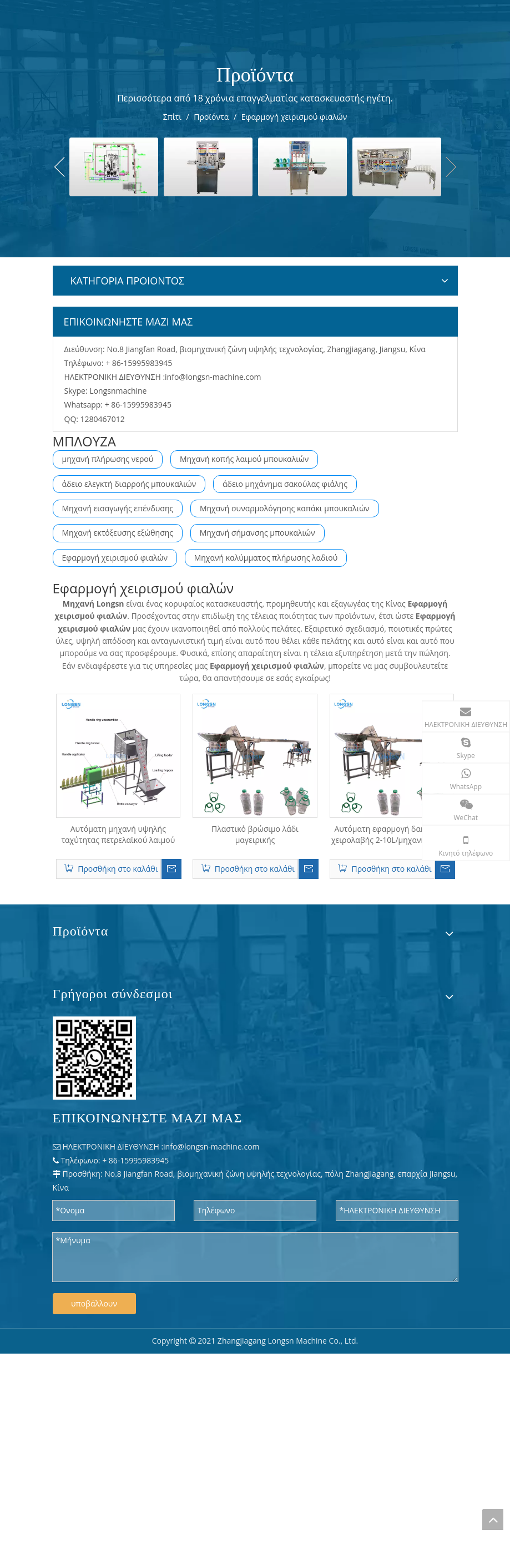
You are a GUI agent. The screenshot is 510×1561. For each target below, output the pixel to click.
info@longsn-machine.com (213, 377)
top (492, 1519)
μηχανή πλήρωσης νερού (108, 459)
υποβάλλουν (94, 1303)
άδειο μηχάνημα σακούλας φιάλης (285, 484)
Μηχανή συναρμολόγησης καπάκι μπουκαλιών (285, 508)
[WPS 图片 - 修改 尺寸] (94, 1058)
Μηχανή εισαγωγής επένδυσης (118, 508)
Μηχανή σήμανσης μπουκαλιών (257, 532)
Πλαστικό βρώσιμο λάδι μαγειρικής (255, 834)
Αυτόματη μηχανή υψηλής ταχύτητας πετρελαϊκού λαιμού (118, 834)
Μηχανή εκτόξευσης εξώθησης (118, 532)
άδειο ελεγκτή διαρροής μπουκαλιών (129, 484)
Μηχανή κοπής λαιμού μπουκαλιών (244, 459)
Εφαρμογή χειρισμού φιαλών (115, 557)
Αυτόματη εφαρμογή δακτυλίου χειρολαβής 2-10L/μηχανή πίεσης (391, 834)
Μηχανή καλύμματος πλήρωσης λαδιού (266, 557)
